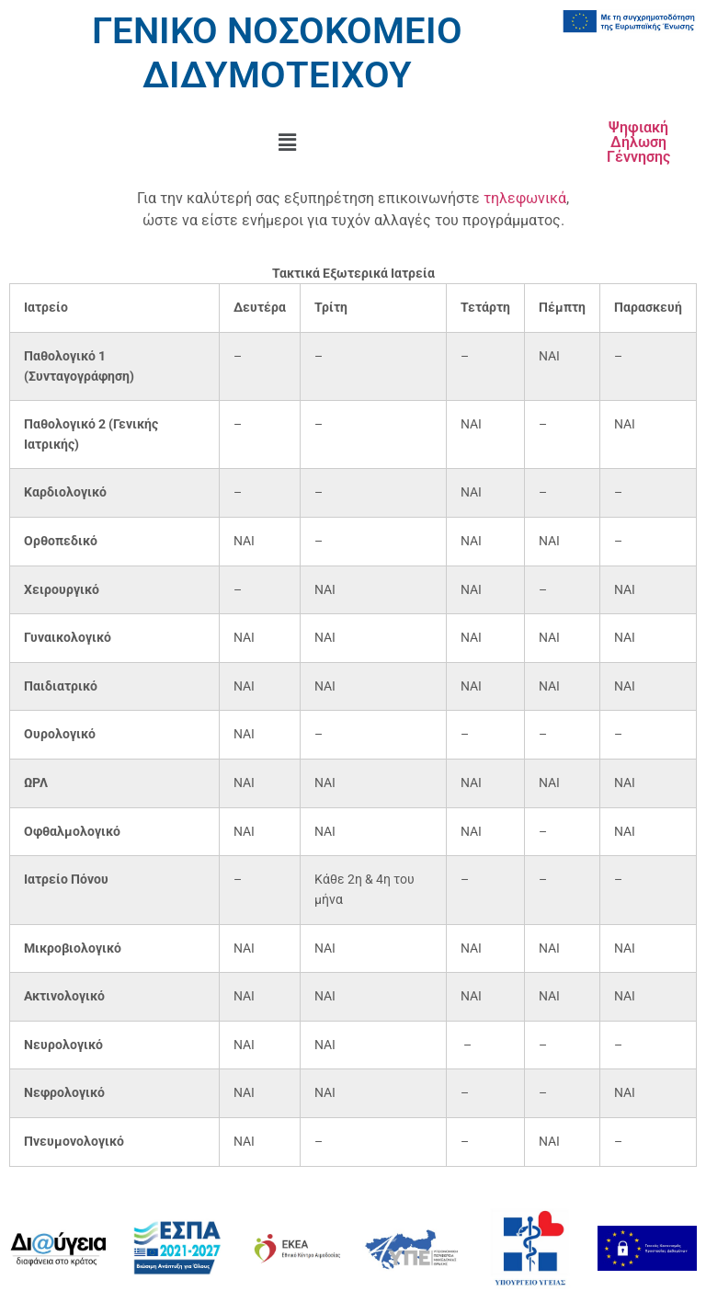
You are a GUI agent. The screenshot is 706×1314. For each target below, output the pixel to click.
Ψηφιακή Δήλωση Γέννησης (638, 142)
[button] (287, 142)
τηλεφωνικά (525, 198)
